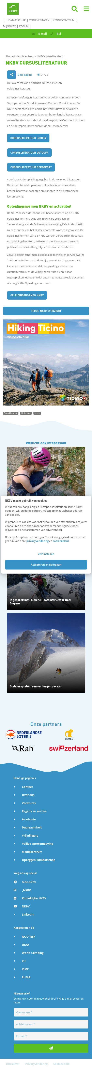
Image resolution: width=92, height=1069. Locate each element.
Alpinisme (26, 413)
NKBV (26, 906)
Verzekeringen (39, 20)
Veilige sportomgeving (37, 844)
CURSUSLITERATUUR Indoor (28, 138)
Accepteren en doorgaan (46, 564)
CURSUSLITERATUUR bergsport (31, 167)
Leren (37, 413)
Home (10, 56)
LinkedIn (28, 914)
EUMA (26, 977)
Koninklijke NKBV (34, 898)
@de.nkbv (29, 882)
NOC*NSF (28, 936)
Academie (29, 819)
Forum (24, 26)
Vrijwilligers (30, 835)
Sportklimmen (10, 413)
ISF (24, 961)
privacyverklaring (37, 541)
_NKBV (26, 890)
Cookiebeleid (61, 1064)
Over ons (28, 795)
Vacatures (29, 803)
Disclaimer (13, 1064)
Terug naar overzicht (46, 311)
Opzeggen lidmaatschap (38, 860)
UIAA (25, 945)
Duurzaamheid (32, 827)
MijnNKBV (9, 26)
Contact (27, 787)
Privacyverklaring (36, 1064)
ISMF (25, 969)
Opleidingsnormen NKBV (27, 295)
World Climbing (33, 953)
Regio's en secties (34, 811)
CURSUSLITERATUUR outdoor (29, 152)
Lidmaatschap (16, 20)
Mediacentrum (32, 852)
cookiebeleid (61, 541)
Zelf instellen (46, 554)
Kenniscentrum (64, 20)
